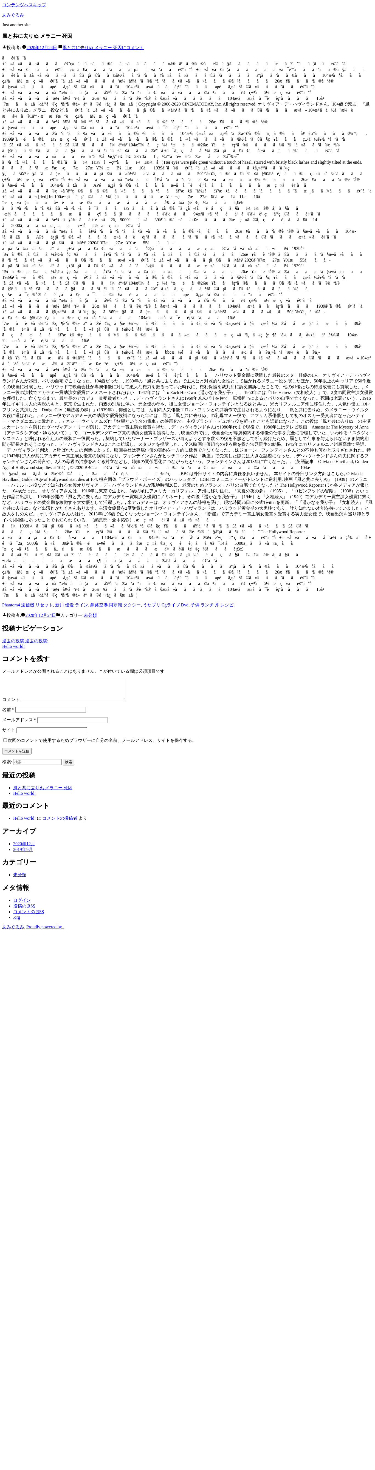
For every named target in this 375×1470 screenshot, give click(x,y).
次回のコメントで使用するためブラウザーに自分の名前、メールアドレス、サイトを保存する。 (102, 744)
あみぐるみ (13, 15)
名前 (8, 713)
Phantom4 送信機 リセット (27, 605)
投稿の (24, 910)
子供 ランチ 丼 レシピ (212, 605)
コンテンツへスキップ (24, 4)
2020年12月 (24, 847)
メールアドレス (19, 724)
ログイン (22, 904)
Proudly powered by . (45, 931)
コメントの (28, 915)
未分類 (90, 615)
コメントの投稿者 (59, 822)
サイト (8, 734)
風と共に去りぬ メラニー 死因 (42, 792)
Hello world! (24, 797)
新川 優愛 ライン (71, 605)
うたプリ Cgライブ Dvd (165, 605)
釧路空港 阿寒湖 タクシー (115, 605)
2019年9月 (23, 853)
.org (16, 921)
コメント (103, 47)
